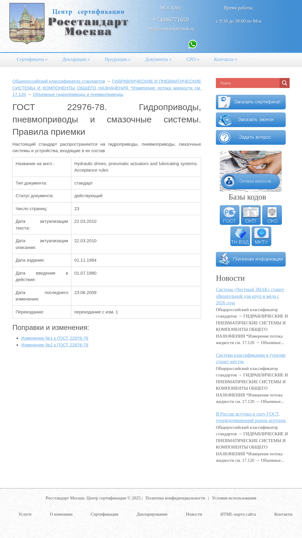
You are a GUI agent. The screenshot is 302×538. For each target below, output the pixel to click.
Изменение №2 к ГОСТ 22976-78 (54, 344)
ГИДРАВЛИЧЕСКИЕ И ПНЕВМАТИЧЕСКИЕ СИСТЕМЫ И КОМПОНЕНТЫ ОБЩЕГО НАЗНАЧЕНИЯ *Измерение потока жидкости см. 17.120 (106, 88)
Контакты (225, 59)
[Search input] (249, 83)
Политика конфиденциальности (175, 498)
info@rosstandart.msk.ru (171, 28)
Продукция (118, 59)
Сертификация (104, 514)
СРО (192, 59)
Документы (158, 59)
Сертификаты (32, 59)
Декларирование (152, 514)
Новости (194, 514)
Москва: (171, 7)
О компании (61, 514)
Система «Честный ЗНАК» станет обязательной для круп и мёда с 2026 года (250, 296)
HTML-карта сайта (238, 514)
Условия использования (234, 498)
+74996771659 (171, 19)
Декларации (76, 59)
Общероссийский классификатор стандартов (58, 81)
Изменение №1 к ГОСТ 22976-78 (54, 338)
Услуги (25, 514)
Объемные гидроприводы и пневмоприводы (78, 94)
